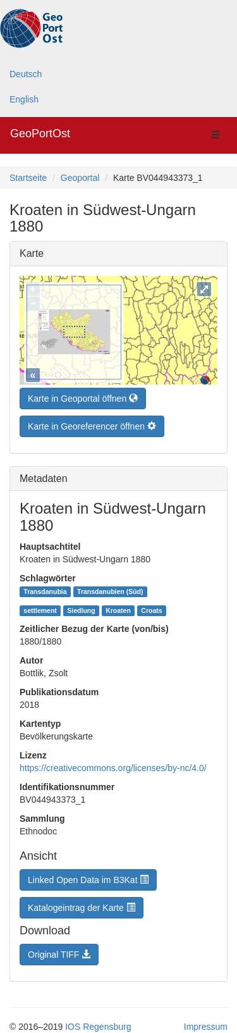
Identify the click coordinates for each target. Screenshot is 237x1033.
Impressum (206, 1023)
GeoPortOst (40, 133)
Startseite (28, 178)
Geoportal (80, 178)
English (24, 99)
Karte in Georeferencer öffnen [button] (92, 423)
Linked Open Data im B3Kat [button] (88, 877)
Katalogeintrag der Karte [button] (81, 905)
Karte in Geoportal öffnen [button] (83, 395)
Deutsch (25, 74)
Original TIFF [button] (59, 951)
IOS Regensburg (98, 1023)
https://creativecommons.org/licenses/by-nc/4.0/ (113, 765)
